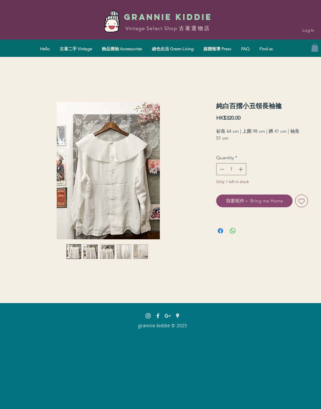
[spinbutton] (231, 169)
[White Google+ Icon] (167, 316)
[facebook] (158, 316)
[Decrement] (221, 169)
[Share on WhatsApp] (233, 231)
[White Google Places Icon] (177, 316)
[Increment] (241, 169)
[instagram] (148, 316)
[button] (314, 47)
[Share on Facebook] (220, 231)
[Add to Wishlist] (301, 201)
